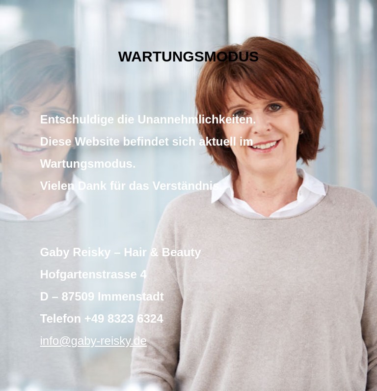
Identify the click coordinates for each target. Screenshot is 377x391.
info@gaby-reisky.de (93, 340)
